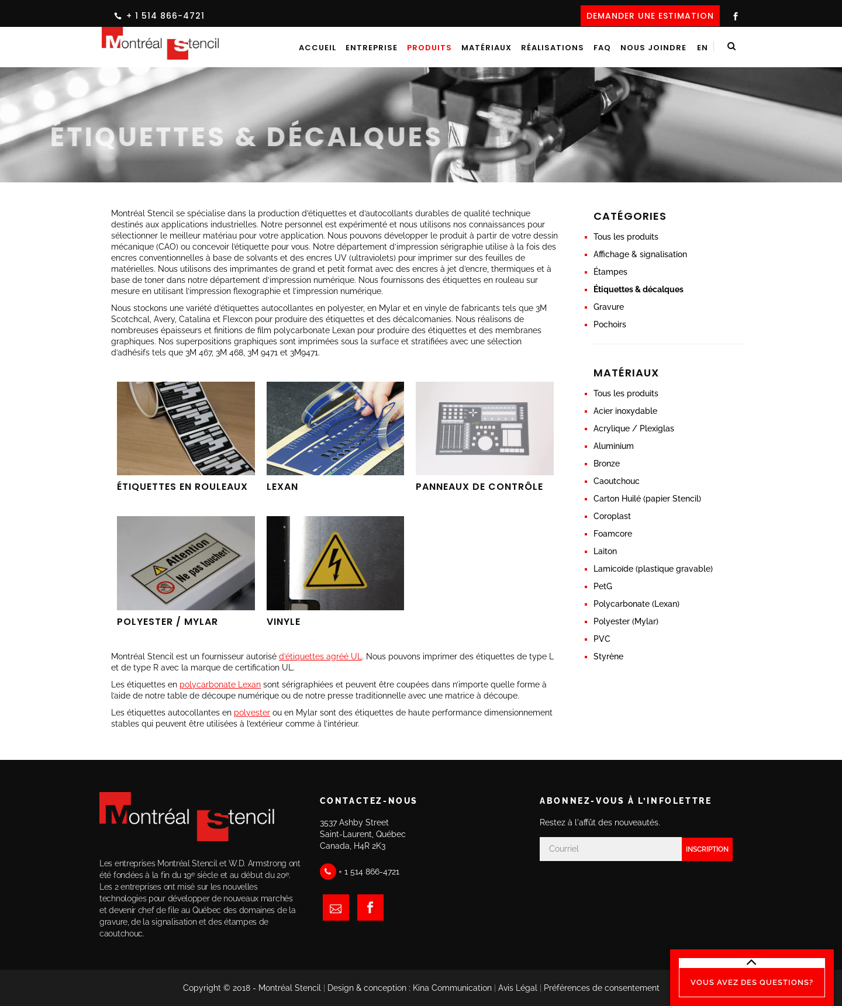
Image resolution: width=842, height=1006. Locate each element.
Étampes (610, 271)
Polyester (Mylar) (625, 621)
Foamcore (612, 533)
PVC (601, 639)
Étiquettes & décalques (638, 289)
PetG (602, 586)
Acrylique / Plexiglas (633, 428)
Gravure (608, 307)
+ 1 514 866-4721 (165, 16)
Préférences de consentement (602, 988)
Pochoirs (609, 324)
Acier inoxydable (625, 411)
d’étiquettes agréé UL (320, 656)
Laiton (605, 551)
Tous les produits (625, 236)
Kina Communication (452, 988)
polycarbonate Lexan (220, 684)
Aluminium (613, 446)
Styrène (608, 656)
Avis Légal (517, 988)
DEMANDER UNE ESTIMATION (650, 16)
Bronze (606, 463)
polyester (252, 712)
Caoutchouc (616, 481)
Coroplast (612, 516)
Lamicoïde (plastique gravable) (653, 568)
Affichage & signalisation (640, 254)
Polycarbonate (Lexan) (636, 604)
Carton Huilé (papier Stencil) (647, 498)
